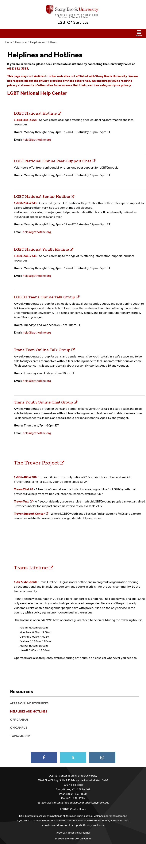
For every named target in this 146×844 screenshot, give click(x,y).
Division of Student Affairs (73, 17)
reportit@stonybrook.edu (89, 825)
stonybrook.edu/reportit (55, 825)
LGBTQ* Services (73, 22)
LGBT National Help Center (37, 93)
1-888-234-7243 (25, 203)
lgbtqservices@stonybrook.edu (55, 802)
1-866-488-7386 (25, 477)
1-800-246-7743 (25, 256)
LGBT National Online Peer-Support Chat (79, 158)
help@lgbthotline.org (37, 139)
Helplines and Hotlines (43, 42)
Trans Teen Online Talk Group (42, 350)
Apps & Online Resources (29, 703)
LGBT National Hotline (35, 113)
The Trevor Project (36, 463)
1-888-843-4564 (25, 120)
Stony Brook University (78, 838)
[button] (73, 33)
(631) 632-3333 (17, 68)
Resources (21, 42)
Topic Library (20, 736)
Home (9, 42)
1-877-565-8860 (25, 582)
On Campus (18, 727)
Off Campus (19, 719)
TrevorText (21, 501)
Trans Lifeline (31, 568)
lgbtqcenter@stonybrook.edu (91, 802)
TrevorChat (21, 489)
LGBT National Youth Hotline (41, 249)
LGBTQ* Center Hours (73, 809)
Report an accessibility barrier (73, 832)
